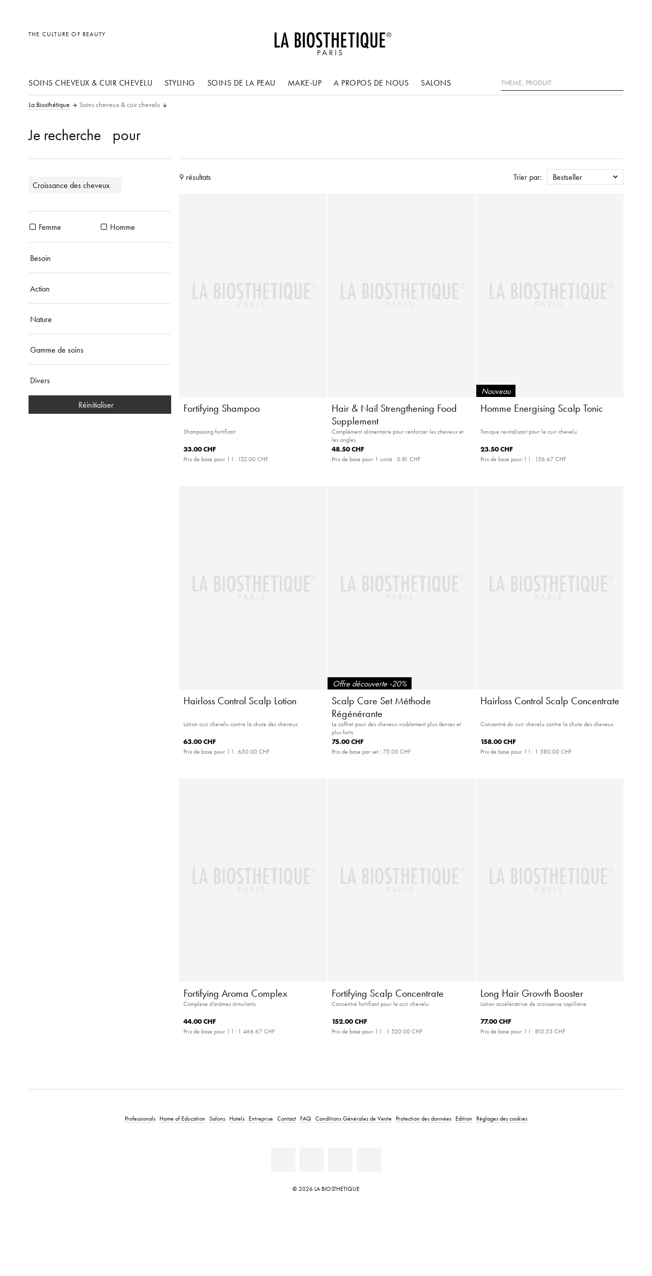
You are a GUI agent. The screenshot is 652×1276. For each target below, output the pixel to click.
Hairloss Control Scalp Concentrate (549, 701)
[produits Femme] (33, 227)
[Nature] (100, 319)
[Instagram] (369, 1160)
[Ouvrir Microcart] (613, 39)
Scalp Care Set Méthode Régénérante (381, 707)
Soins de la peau (241, 82)
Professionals (140, 1118)
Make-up (305, 82)
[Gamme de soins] (100, 349)
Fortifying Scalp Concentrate (388, 993)
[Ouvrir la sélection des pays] (566, 39)
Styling (180, 82)
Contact (286, 1118)
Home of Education (182, 1118)
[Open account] (590, 39)
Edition (463, 1118)
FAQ (305, 1118)
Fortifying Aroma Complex (235, 993)
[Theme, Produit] (562, 83)
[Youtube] (340, 1160)
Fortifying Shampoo (221, 408)
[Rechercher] (615, 82)
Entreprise (261, 1118)
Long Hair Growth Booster (531, 993)
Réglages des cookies (501, 1118)
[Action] (100, 288)
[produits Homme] (104, 227)
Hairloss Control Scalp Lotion (239, 701)
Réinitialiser (100, 405)
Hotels (236, 1118)
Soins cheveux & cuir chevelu (90, 82)
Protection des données (423, 1118)
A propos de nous (371, 82)
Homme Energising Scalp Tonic (541, 408)
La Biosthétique (49, 105)
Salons (436, 82)
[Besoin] (100, 258)
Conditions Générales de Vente (353, 1118)
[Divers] (100, 380)
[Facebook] (312, 1160)
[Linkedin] (283, 1160)
